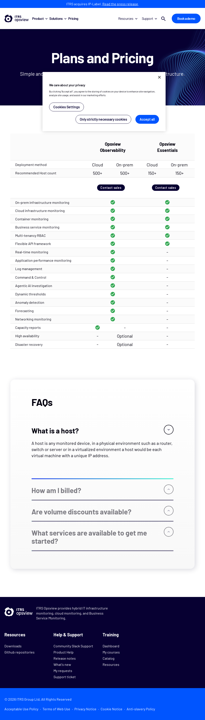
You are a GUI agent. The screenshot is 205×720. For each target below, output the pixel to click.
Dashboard (111, 646)
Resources (127, 18)
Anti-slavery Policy (141, 709)
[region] (104, 101)
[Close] (159, 77)
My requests (63, 670)
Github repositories (19, 652)
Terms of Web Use (56, 709)
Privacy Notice (85, 709)
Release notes (65, 658)
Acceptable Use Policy (21, 709)
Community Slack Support (73, 646)
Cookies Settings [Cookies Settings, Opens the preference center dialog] (66, 107)
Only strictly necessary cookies (103, 119)
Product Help (64, 652)
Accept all (147, 119)
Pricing (73, 18)
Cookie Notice (111, 709)
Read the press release (120, 4)
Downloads (13, 646)
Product (40, 18)
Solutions (57, 18)
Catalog (109, 658)
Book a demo (186, 18)
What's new (62, 664)
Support (149, 18)
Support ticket (65, 677)
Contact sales (111, 188)
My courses (111, 652)
